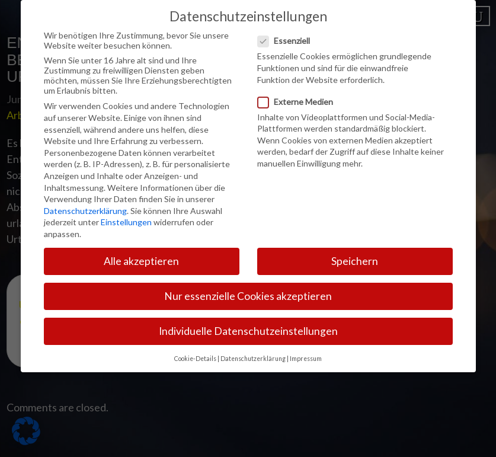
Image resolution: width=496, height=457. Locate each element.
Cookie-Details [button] (195, 349)
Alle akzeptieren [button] (141, 252)
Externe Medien (299, 92)
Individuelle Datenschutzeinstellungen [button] (248, 322)
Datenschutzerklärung (85, 201)
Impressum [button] (306, 349)
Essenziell (287, 32)
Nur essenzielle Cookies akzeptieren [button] (248, 287)
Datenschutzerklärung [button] (253, 349)
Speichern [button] (354, 252)
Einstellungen (126, 213)
